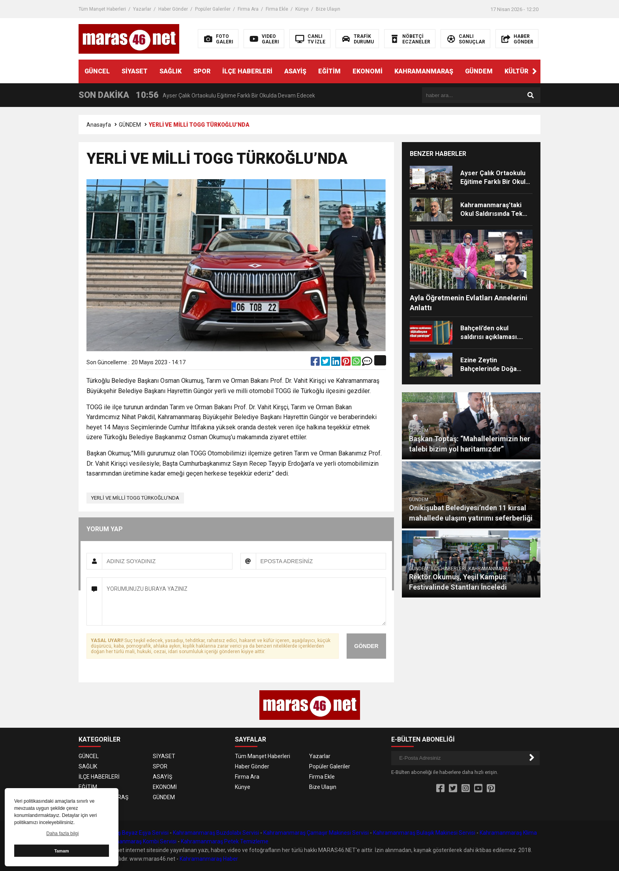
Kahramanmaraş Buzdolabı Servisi (216, 833)
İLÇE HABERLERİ (247, 71)
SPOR (201, 71)
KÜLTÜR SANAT (528, 71)
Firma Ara (248, 9)
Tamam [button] (61, 851)
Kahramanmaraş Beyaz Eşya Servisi (124, 833)
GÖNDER (366, 646)
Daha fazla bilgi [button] (62, 833)
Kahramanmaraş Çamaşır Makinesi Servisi (316, 833)
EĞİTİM (329, 71)
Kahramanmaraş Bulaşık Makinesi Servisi (424, 833)
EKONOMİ (368, 71)
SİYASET (135, 71)
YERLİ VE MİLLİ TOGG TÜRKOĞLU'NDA (135, 498)
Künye (302, 9)
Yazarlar (142, 9)
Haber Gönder (173, 9)
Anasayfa (98, 125)
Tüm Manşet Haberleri (102, 9)
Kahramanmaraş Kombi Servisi (137, 841)
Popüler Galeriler (213, 9)
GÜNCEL (97, 71)
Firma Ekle (277, 9)
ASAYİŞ (295, 71)
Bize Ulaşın (328, 9)
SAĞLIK (170, 71)
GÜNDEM (479, 71)
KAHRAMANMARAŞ (423, 71)
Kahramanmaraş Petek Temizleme (224, 841)
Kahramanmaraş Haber (209, 859)
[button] (534, 71)
